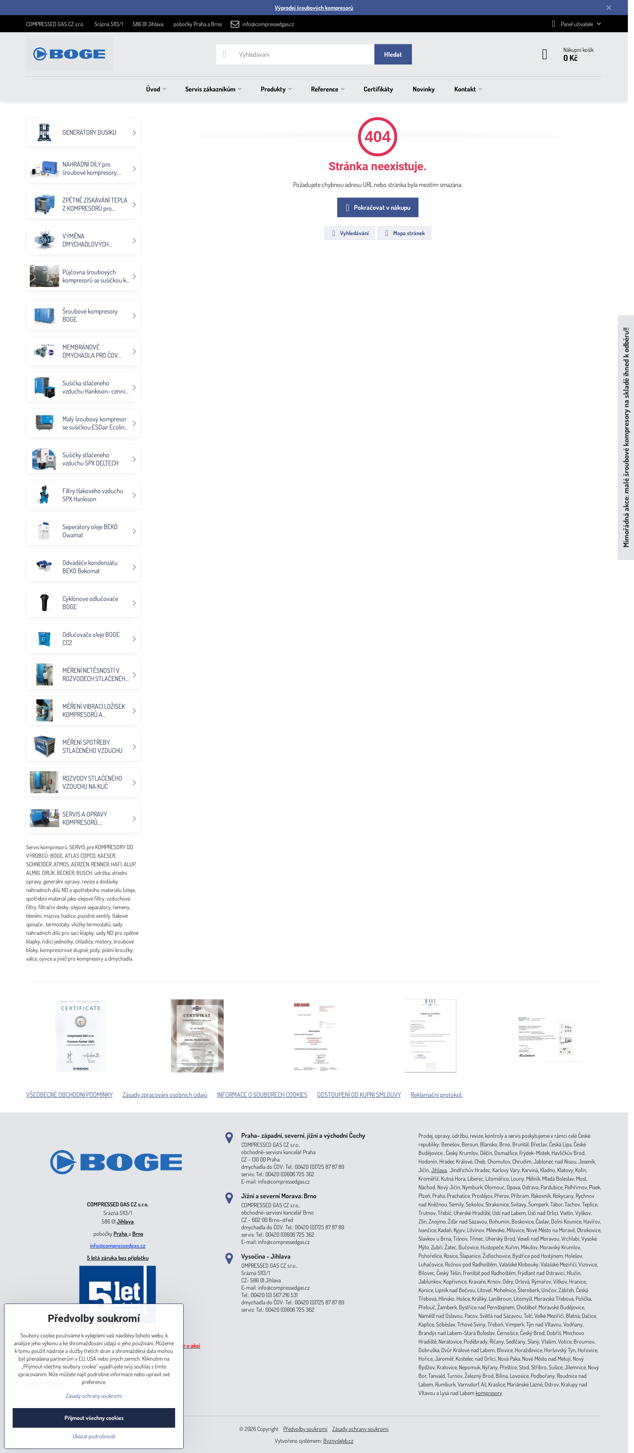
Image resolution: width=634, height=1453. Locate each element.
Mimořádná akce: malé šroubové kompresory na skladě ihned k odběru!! (625, 437)
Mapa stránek (404, 233)
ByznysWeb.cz (338, 1440)
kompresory (489, 1392)
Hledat (393, 54)
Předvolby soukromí (305, 1428)
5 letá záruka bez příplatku (118, 1257)
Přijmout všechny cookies (94, 1417)
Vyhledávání (349, 233)
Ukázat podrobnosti (94, 1436)
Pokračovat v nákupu (376, 208)
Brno (137, 1233)
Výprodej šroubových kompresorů (314, 7)
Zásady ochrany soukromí (360, 1428)
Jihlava (125, 1221)
